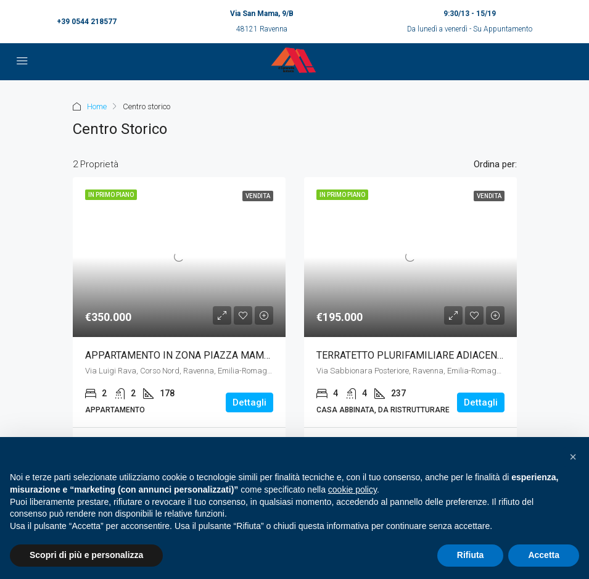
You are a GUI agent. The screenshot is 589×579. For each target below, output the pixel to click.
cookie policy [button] (352, 489)
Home (97, 106)
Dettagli (249, 402)
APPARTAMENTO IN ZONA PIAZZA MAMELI (181, 355)
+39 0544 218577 (87, 21)
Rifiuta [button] (470, 555)
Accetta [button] (543, 555)
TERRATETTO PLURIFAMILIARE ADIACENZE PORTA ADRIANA (450, 355)
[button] (573, 457)
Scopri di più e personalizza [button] (86, 555)
